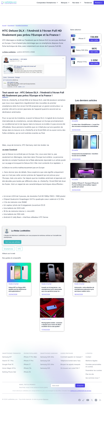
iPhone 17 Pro (28, 361)
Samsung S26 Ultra (47, 357)
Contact (88, 357)
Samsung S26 (45, 361)
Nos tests (76, 3)
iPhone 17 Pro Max (30, 357)
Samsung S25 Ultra (47, 364)
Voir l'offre (94, 40)
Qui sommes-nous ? (93, 378)
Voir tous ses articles (12, 242)
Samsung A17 (7, 357)
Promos (98, 3)
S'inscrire (80, 385)
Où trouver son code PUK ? (70, 368)
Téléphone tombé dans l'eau (70, 361)
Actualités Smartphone (22, 25)
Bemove (45, 399)
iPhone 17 (27, 364)
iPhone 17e (27, 368)
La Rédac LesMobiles (9, 52)
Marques (65, 3)
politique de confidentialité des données (80, 390)
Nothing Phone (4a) (9, 372)
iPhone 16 (27, 372)
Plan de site (90, 374)
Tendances (88, 3)
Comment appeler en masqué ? (71, 357)
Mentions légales (91, 361)
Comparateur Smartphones (47, 3)
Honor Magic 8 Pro (9, 368)
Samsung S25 (45, 368)
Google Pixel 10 (7, 364)
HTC (19, 249)
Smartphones (8, 249)
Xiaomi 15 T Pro (7, 361)
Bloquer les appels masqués (70, 364)
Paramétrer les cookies (94, 370)
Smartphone (11, 25)
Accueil (4, 25)
